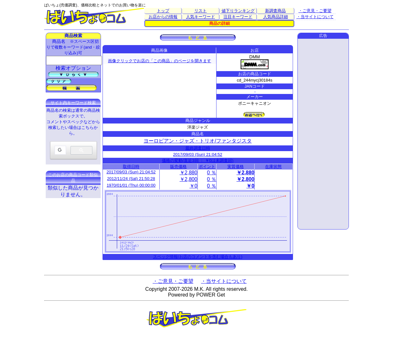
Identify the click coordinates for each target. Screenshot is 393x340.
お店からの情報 (163, 16)
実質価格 (235, 166)
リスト (200, 10)
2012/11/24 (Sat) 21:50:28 (131, 178)
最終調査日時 (197, 148)
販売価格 (178, 166)
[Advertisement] (323, 134)
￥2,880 (188, 172)
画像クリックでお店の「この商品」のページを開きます (159, 60)
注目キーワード (237, 16)
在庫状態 (273, 166)
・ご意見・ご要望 (314, 10)
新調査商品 (275, 10)
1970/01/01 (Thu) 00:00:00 (131, 185)
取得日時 (131, 166)
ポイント (207, 166)
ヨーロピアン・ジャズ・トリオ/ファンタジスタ (197, 140)
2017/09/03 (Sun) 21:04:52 (197, 154)
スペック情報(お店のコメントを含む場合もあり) (198, 256)
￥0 (193, 186)
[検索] (60, 150)
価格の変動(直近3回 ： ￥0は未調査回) (197, 160)
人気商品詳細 (275, 16)
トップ (163, 10)
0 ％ (211, 172)
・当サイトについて (315, 16)
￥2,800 (188, 179)
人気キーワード (200, 16)
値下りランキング (238, 10)
